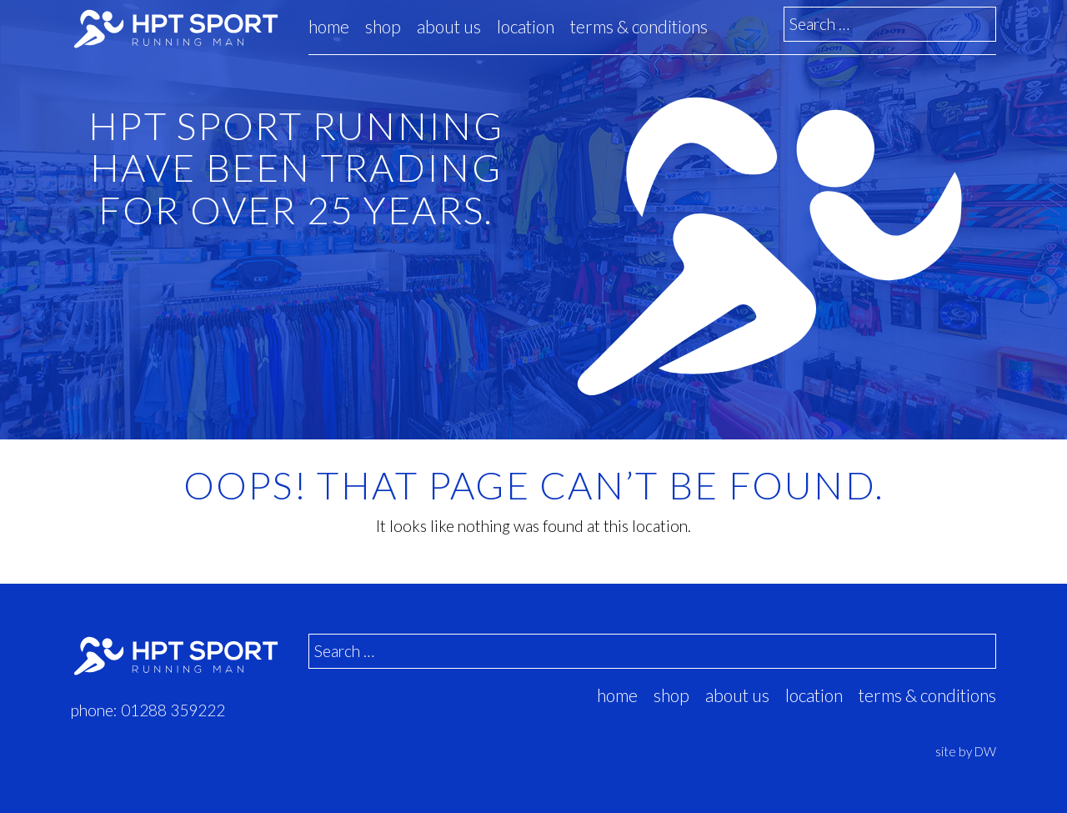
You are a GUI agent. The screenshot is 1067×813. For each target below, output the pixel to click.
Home (328, 26)
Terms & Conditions (639, 26)
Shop (383, 26)
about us (449, 26)
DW (985, 751)
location (525, 26)
